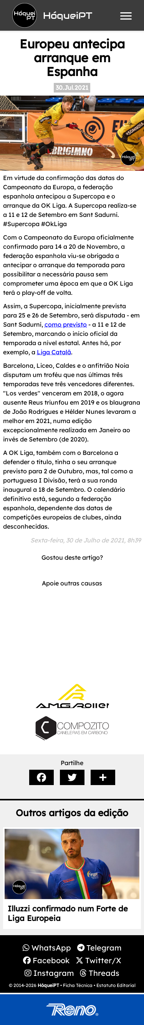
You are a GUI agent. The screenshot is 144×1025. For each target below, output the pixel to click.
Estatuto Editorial (116, 985)
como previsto (66, 324)
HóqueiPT (48, 985)
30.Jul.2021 (72, 87)
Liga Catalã (54, 352)
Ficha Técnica (78, 985)
